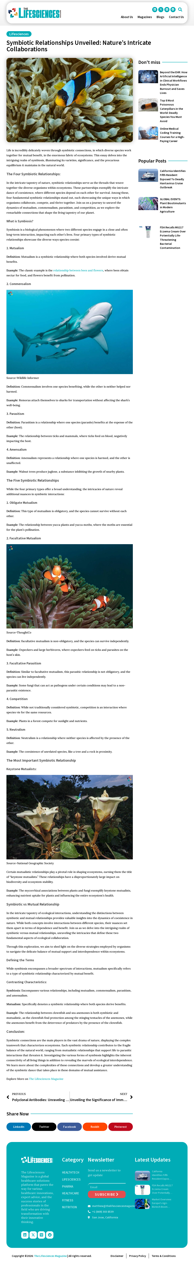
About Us (127, 17)
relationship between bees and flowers (78, 270)
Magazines (145, 17)
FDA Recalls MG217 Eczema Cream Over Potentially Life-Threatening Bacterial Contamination (162, 1189)
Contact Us (176, 17)
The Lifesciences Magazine (46, 1079)
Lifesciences (19, 34)
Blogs (160, 17)
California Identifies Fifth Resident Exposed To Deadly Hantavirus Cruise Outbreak (173, 179)
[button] (180, 9)
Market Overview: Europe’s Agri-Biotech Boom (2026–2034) (162, 1203)
